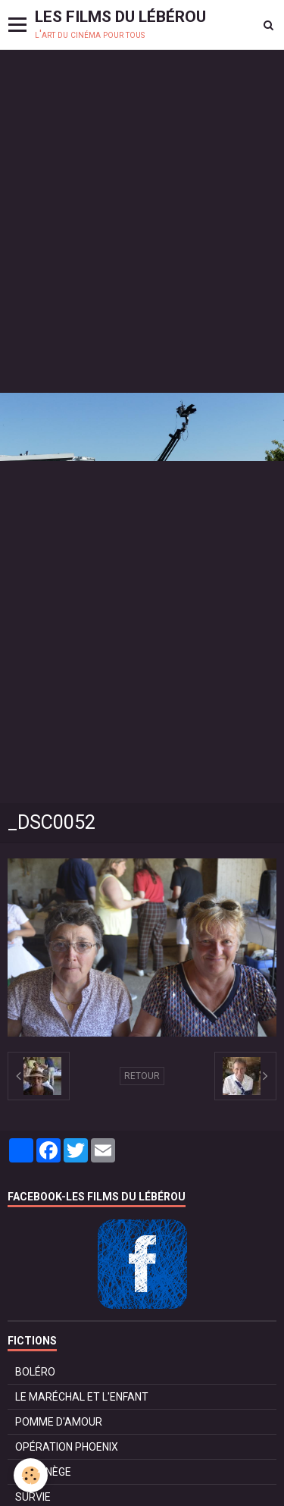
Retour (142, 1076)
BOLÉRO (35, 1372)
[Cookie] (31, 1475)
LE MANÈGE (43, 1472)
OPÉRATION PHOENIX (66, 1447)
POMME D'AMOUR (58, 1422)
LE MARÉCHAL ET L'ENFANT (81, 1397)
